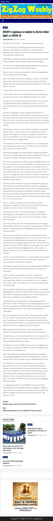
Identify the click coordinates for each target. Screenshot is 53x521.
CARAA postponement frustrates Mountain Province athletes (26, 409)
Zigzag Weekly (8, 39)
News (5, 27)
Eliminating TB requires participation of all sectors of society (37, 430)
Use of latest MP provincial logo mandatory (13, 462)
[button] (3, 21)
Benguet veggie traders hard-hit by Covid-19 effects (26, 402)
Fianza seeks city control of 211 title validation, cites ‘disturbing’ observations (13, 448)
